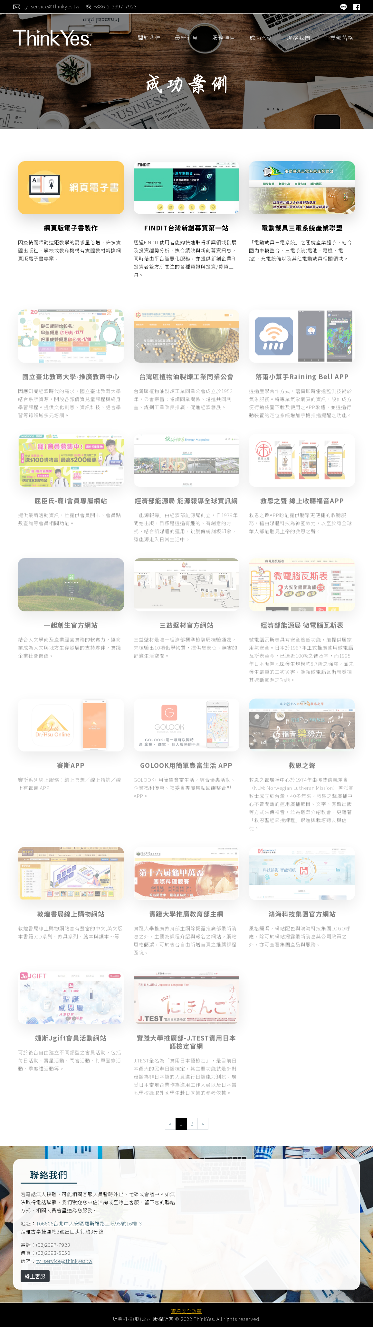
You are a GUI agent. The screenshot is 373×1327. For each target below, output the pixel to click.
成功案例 (261, 38)
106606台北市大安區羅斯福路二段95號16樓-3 (89, 1223)
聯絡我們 (298, 38)
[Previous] (170, 1124)
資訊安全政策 (186, 1311)
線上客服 (35, 1276)
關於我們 (149, 38)
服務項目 (223, 38)
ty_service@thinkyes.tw (64, 1260)
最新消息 (186, 38)
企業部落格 (338, 38)
